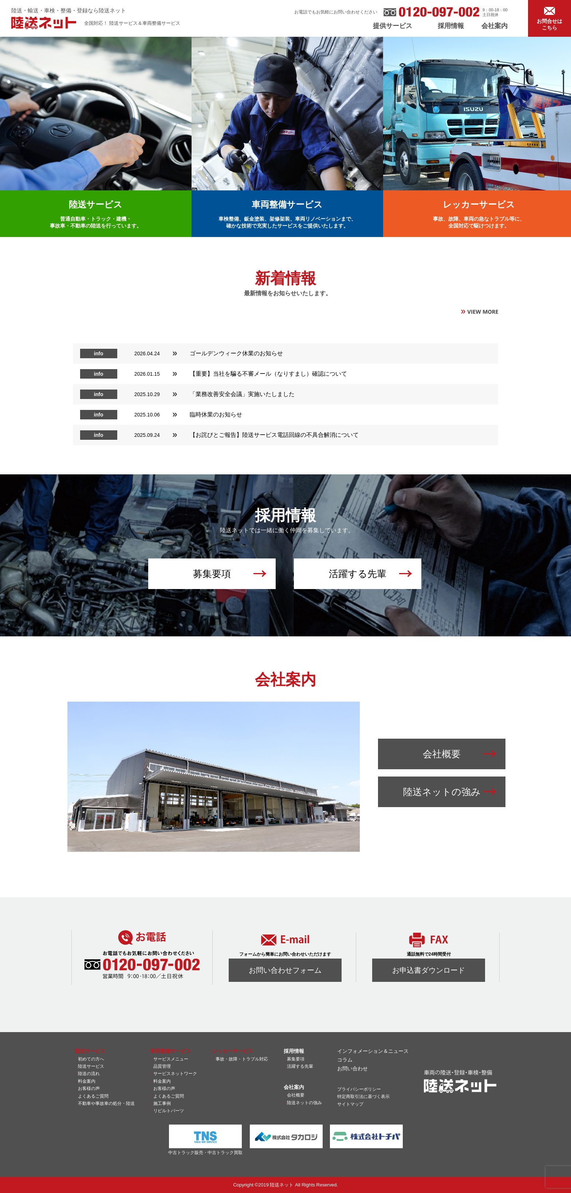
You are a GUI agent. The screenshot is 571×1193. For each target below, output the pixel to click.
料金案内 (86, 1081)
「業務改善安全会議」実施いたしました (242, 394)
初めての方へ (91, 1059)
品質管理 (162, 1066)
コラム (345, 1060)
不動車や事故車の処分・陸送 (106, 1103)
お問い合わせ (352, 1068)
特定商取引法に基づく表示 (363, 1096)
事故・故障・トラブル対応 (242, 1059)
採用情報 (451, 25)
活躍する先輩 (300, 1066)
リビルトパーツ (168, 1110)
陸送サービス (91, 1066)
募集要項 (295, 1059)
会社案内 (494, 25)
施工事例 (162, 1103)
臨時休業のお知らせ (216, 414)
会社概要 (295, 1095)
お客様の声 (89, 1088)
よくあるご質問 (93, 1096)
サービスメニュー (170, 1059)
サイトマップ (350, 1104)
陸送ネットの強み (304, 1102)
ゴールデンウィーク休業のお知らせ (236, 353)
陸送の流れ (89, 1073)
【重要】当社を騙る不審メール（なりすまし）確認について (268, 374)
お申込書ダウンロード (428, 970)
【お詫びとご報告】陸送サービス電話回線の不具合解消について (274, 435)
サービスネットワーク (175, 1073)
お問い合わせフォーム (285, 970)
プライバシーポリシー (359, 1089)
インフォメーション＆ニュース (373, 1051)
